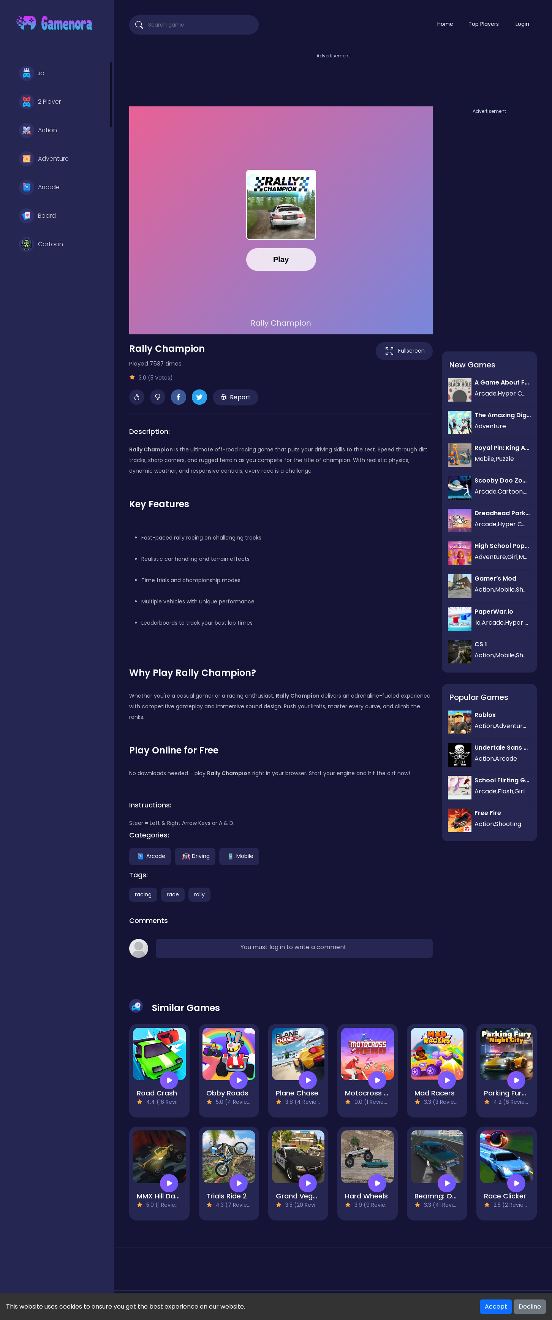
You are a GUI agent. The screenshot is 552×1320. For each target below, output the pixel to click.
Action (38, 130)
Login (522, 24)
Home (445, 24)
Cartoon (41, 244)
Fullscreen (404, 351)
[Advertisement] (333, 77)
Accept (496, 1306)
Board (37, 215)
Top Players (483, 24)
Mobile (239, 855)
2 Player (40, 101)
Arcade (39, 187)
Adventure (44, 158)
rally (199, 894)
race (173, 894)
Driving (195, 855)
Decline (530, 1306)
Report (236, 397)
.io (31, 73)
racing (143, 894)
